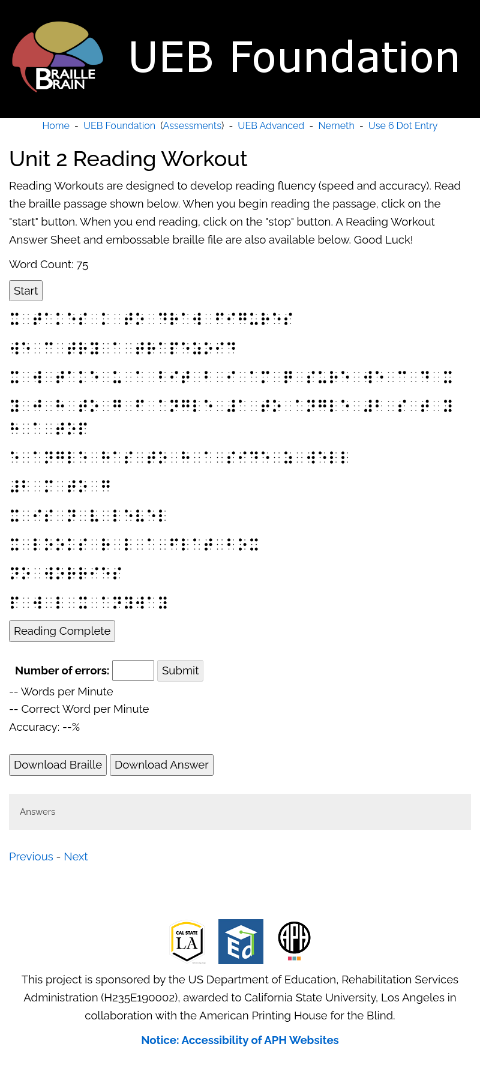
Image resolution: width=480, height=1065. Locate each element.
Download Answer (162, 764)
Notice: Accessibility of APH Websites (240, 1039)
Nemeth (336, 125)
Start (26, 290)
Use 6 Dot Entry (403, 125)
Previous (31, 856)
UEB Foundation (119, 125)
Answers (37, 811)
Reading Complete (62, 630)
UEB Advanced (271, 125)
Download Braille (58, 764)
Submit (180, 670)
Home (56, 125)
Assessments (192, 125)
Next (76, 856)
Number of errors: (62, 670)
